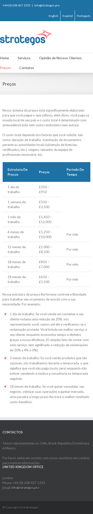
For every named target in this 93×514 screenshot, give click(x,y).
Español (67, 16)
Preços (5, 68)
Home (4, 58)
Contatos (26, 68)
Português (84, 16)
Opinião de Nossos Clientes (60, 58)
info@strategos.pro (46, 5)
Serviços (24, 58)
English (53, 16)
